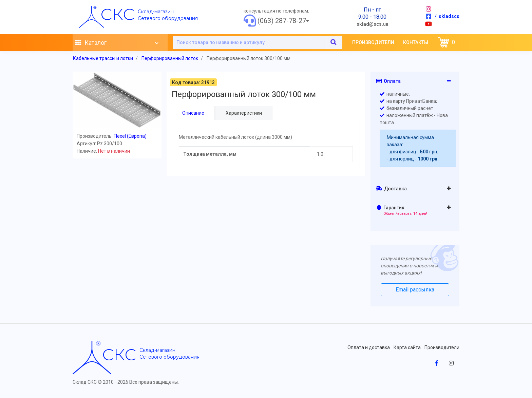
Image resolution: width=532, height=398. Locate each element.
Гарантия (402, 210)
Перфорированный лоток (169, 58)
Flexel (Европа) (130, 136)
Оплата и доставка (368, 347)
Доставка (391, 188)
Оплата (388, 81)
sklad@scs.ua (372, 24)
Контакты (415, 42)
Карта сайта (407, 347)
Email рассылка (415, 289)
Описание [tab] (193, 113)
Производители (373, 42)
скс (117, 14)
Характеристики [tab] (243, 113)
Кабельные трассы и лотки (103, 58)
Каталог (116, 42)
